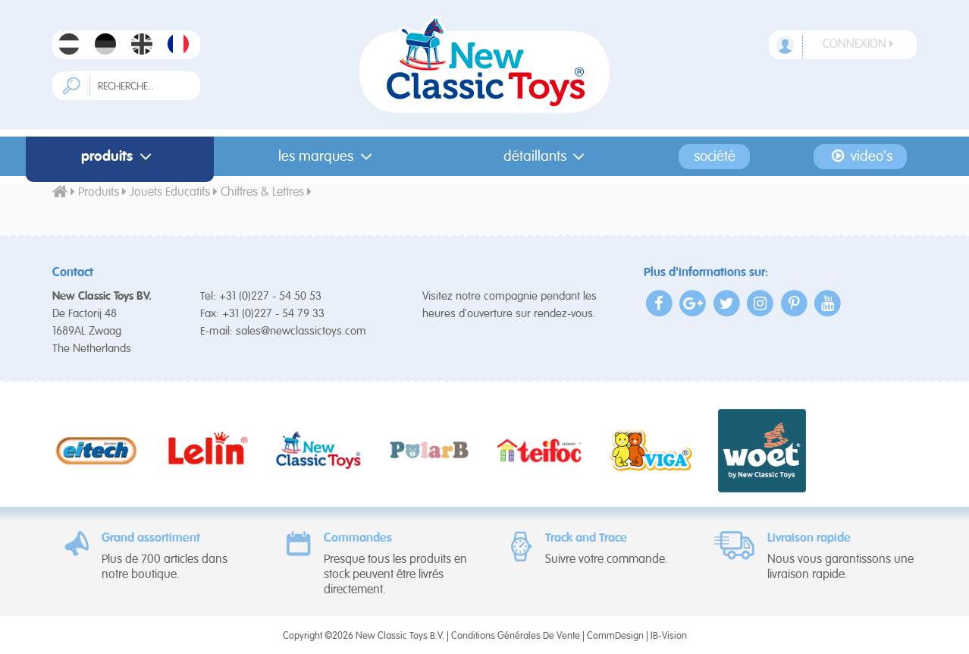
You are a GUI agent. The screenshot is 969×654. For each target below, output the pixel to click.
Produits (119, 156)
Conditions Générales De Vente (515, 636)
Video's (860, 156)
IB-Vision (669, 636)
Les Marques (328, 156)
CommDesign (615, 636)
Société (714, 156)
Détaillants (547, 156)
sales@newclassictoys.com (301, 331)
